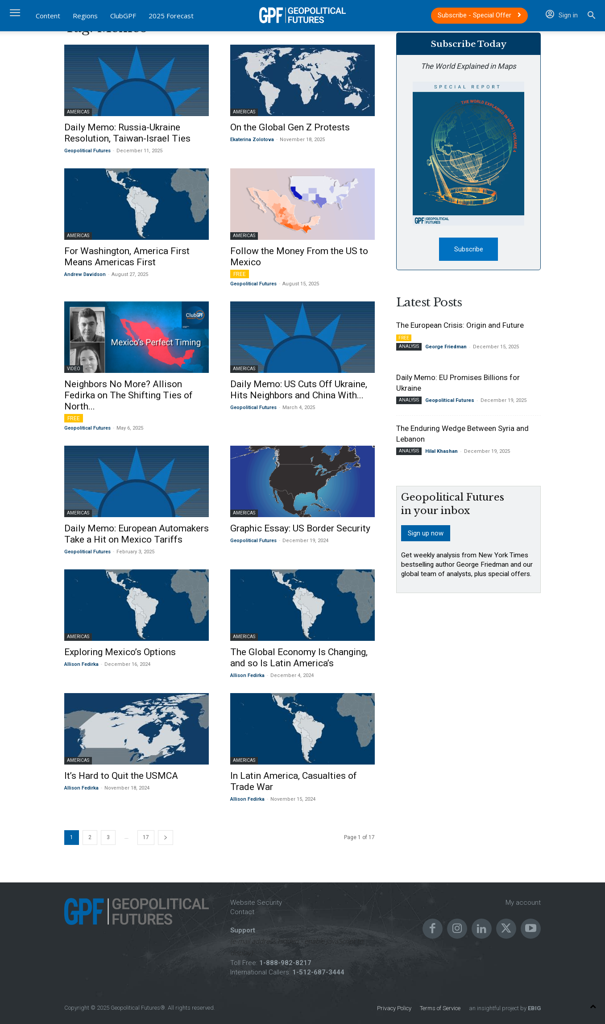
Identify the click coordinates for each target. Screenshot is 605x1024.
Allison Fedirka (81, 664)
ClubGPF (123, 15)
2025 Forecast (171, 15)
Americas (78, 111)
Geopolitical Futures (87, 151)
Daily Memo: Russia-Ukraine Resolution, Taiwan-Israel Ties (127, 133)
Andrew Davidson (85, 274)
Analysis (409, 347)
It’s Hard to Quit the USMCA (121, 775)
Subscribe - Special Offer (479, 15)
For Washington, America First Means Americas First (127, 256)
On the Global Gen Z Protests (290, 127)
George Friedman (446, 348)
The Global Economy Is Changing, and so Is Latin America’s (299, 658)
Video (73, 368)
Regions (85, 15)
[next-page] (165, 837)
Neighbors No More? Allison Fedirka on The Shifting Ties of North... (128, 395)
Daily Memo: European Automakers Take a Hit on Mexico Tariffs (136, 534)
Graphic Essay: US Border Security (300, 528)
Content (48, 15)
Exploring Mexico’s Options (120, 652)
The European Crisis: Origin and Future (460, 326)
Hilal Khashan (441, 453)
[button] (591, 16)
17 (146, 837)
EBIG (533, 1008)
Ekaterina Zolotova (252, 139)
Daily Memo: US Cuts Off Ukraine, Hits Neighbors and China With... (298, 390)
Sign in (562, 15)
